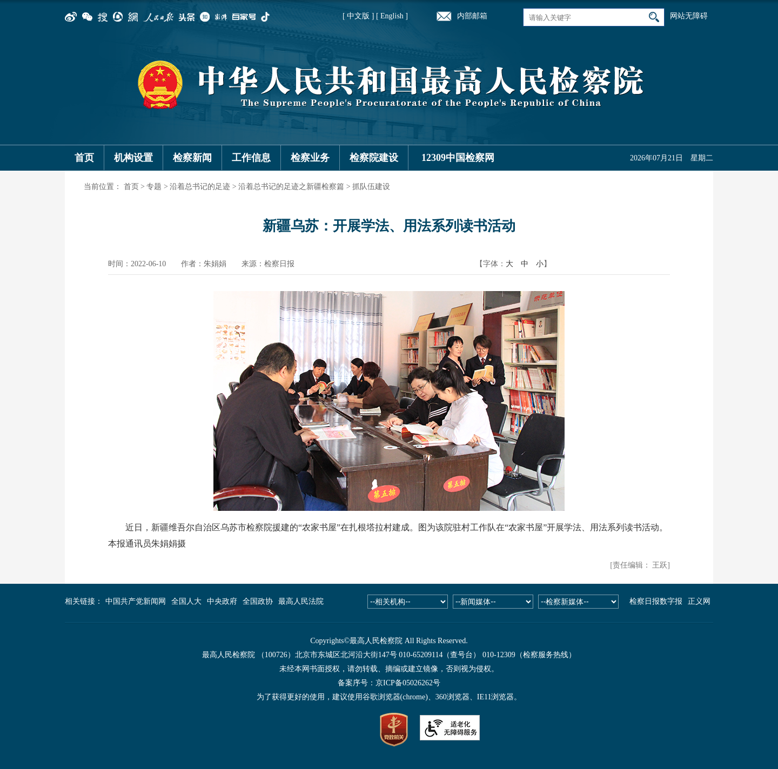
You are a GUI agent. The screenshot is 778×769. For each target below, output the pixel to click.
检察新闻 (192, 157)
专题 (154, 187)
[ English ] (392, 16)
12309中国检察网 (457, 157)
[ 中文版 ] (358, 16)
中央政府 (222, 601)
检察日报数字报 (655, 601)
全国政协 (258, 601)
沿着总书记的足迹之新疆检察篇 (291, 187)
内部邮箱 (472, 16)
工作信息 (251, 157)
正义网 (699, 601)
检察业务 (310, 157)
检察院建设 (374, 157)
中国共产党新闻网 (135, 601)
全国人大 (186, 601)
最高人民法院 (301, 601)
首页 (84, 157)
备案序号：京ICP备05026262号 (389, 683)
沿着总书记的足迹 (200, 187)
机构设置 (133, 157)
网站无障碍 (689, 16)
